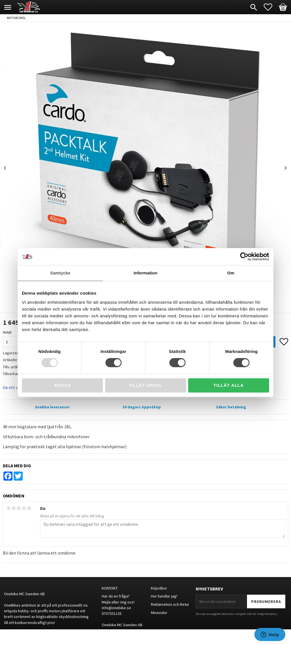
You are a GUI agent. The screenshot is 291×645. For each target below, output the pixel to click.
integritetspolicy (267, 614)
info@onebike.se (116, 607)
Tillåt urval (145, 385)
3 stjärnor (18, 508)
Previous (5, 168)
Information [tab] (145, 272)
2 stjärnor (13, 508)
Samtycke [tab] (60, 272)
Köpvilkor (159, 588)
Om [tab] (230, 272)
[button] (271, 7)
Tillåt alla (228, 385)
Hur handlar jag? (164, 596)
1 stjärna (8, 508)
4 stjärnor (23, 508)
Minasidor (159, 612)
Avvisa (62, 385)
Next (285, 168)
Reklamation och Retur (170, 604)
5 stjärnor (29, 508)
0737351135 (112, 613)
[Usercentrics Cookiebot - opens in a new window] (244, 256)
